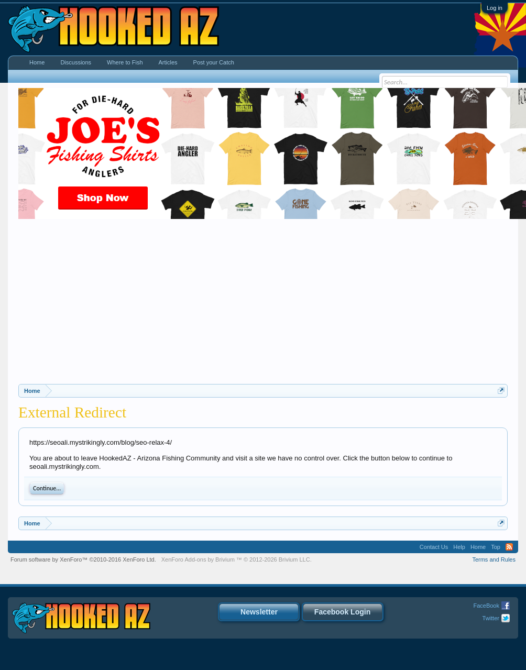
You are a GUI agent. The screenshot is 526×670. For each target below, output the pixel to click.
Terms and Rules (494, 559)
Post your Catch (213, 62)
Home (37, 62)
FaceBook (486, 605)
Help (459, 547)
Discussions (75, 62)
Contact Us (434, 547)
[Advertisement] (263, 305)
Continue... (47, 488)
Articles (168, 62)
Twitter (491, 618)
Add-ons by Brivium (236, 559)
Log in (494, 8)
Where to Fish (125, 62)
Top (495, 547)
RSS (509, 547)
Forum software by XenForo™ (83, 559)
